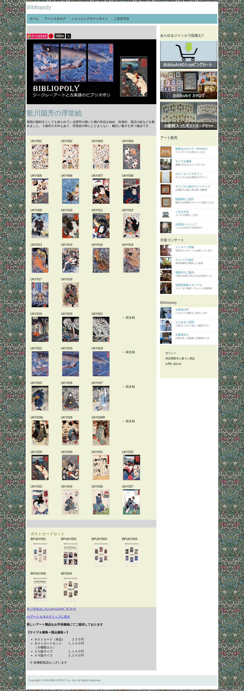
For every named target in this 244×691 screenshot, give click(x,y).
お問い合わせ (171, 363)
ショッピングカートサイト (89, 18)
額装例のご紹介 (195, 201)
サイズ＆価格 (195, 163)
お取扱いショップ (195, 226)
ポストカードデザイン (195, 175)
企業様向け (195, 336)
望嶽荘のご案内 (195, 274)
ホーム (34, 18)
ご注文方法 (121, 18)
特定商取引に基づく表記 (178, 358)
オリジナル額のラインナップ (195, 188)
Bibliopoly (39, 7)
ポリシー (168, 353)
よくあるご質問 (195, 324)
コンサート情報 (195, 249)
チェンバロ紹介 (195, 261)
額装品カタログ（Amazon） (195, 150)
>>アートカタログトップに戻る (48, 616)
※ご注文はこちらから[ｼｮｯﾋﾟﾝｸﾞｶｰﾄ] (51, 608)
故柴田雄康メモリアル (195, 286)
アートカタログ (55, 18)
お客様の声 (195, 311)
